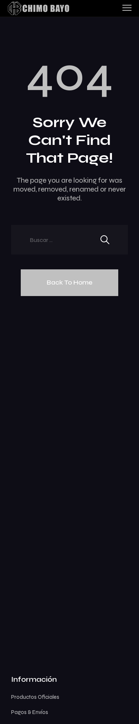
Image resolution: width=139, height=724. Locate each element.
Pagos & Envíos (29, 712)
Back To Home (69, 282)
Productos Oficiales (35, 697)
